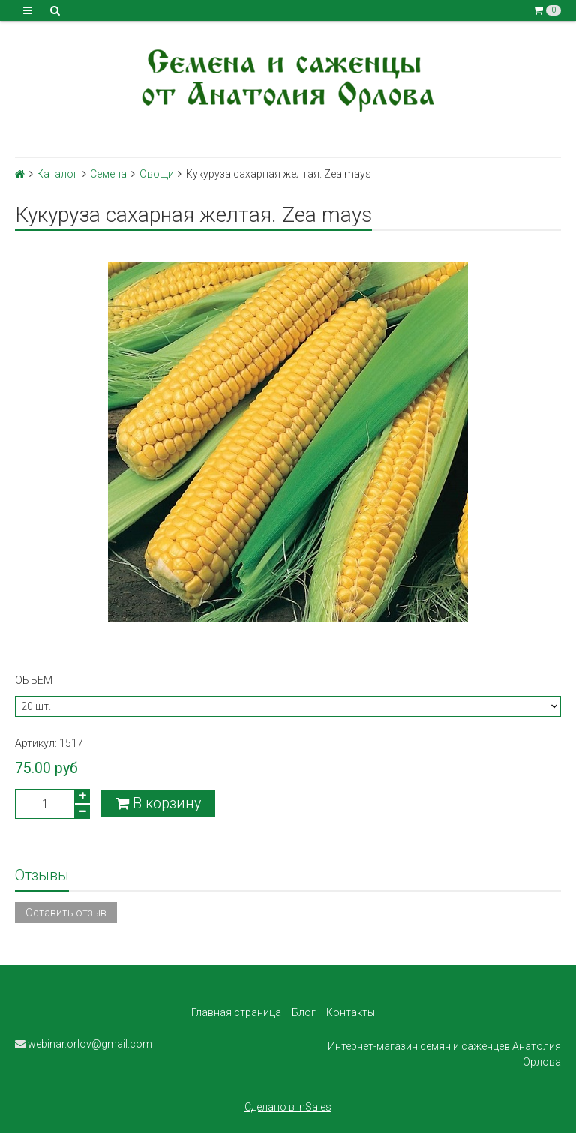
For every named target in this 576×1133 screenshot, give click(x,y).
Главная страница (236, 1012)
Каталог (57, 174)
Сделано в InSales (288, 1107)
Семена (108, 174)
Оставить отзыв (66, 913)
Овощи (157, 174)
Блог (304, 1012)
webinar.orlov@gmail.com (83, 1044)
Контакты (350, 1012)
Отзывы (42, 875)
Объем (33, 680)
